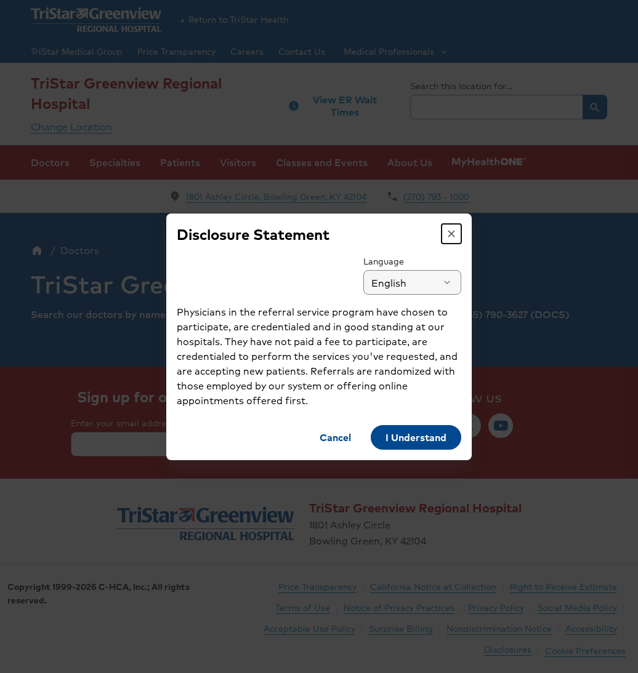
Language (390, 261)
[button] (458, 234)
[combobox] (419, 282)
